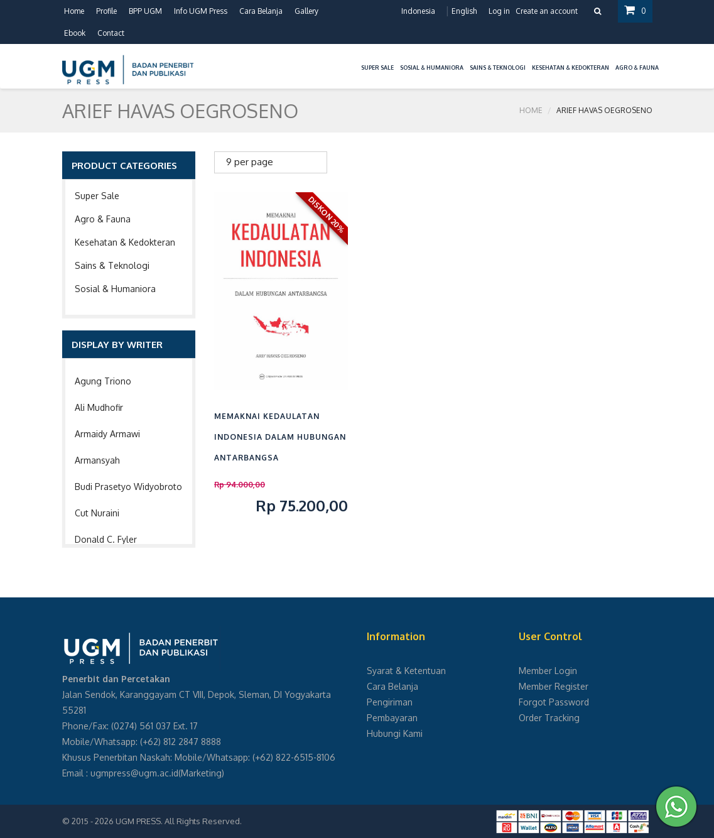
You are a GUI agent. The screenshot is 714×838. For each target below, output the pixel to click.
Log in (499, 11)
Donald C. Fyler (106, 539)
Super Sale (97, 195)
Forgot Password (554, 702)
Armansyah (97, 460)
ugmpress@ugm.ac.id (134, 773)
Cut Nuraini (97, 513)
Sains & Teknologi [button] (498, 67)
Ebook (74, 33)
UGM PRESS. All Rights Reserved (178, 821)
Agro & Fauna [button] (637, 67)
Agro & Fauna (103, 219)
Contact (110, 33)
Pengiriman (390, 702)
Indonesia (418, 11)
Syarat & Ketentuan (406, 670)
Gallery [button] (306, 11)
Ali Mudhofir (99, 407)
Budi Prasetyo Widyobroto (128, 486)
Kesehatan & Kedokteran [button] (570, 67)
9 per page (249, 162)
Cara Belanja (261, 11)
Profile (106, 11)
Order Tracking (549, 717)
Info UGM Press (200, 11)
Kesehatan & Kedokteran (125, 242)
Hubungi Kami (395, 733)
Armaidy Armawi (107, 433)
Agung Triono (103, 381)
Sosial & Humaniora (115, 288)
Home (74, 11)
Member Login (548, 670)
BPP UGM (145, 11)
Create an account (547, 11)
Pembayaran (392, 717)
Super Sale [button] (377, 67)
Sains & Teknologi (112, 265)
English (464, 11)
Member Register (553, 686)
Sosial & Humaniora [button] (431, 67)
